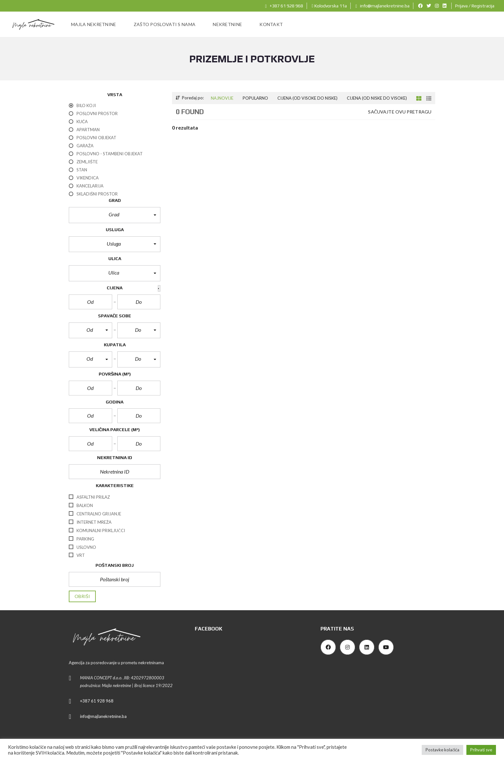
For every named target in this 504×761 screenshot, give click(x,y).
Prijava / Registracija (474, 5)
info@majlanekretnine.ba (383, 5)
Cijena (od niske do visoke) (377, 98)
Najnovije (222, 98)
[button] (114, 215)
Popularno (255, 98)
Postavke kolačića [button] (442, 749)
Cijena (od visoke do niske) (307, 98)
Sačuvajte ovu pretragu (399, 111)
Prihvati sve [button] (481, 749)
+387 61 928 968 (284, 5)
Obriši (82, 596)
